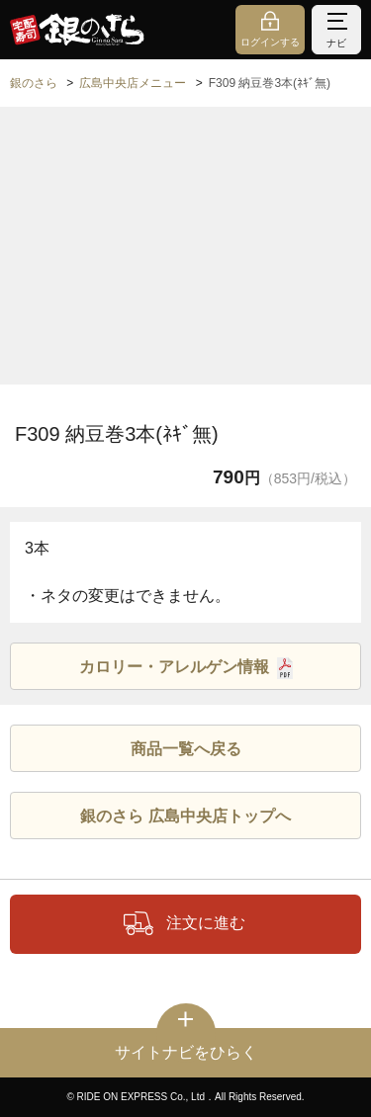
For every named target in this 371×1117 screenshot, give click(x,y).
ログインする (270, 42)
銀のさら (33, 83)
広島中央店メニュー (132, 83)
